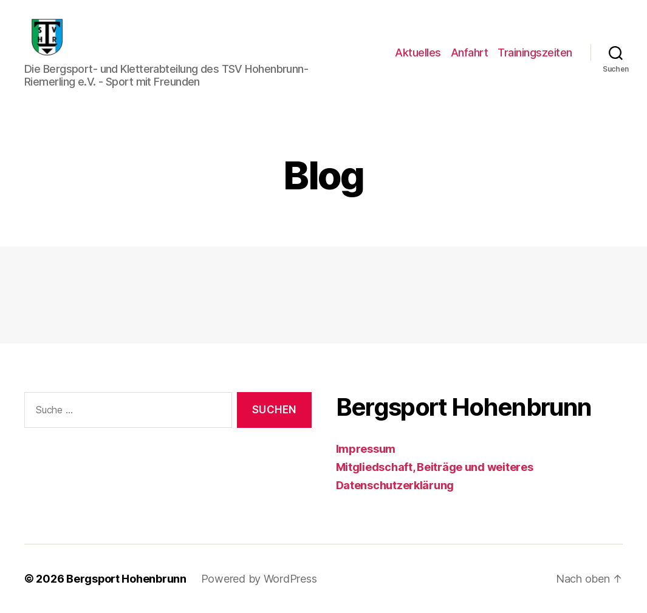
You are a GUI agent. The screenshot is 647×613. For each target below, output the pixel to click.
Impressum (366, 448)
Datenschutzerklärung (395, 485)
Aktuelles (418, 52)
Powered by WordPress (260, 578)
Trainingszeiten (535, 52)
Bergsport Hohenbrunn (126, 578)
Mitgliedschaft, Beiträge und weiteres (434, 467)
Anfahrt (469, 52)
